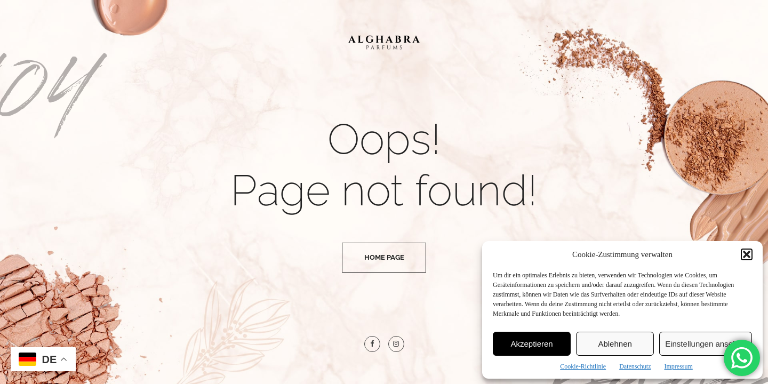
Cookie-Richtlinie (583, 366)
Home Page (384, 257)
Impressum (678, 366)
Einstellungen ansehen (705, 343)
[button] (746, 254)
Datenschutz (635, 366)
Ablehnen (614, 343)
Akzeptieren (531, 343)
